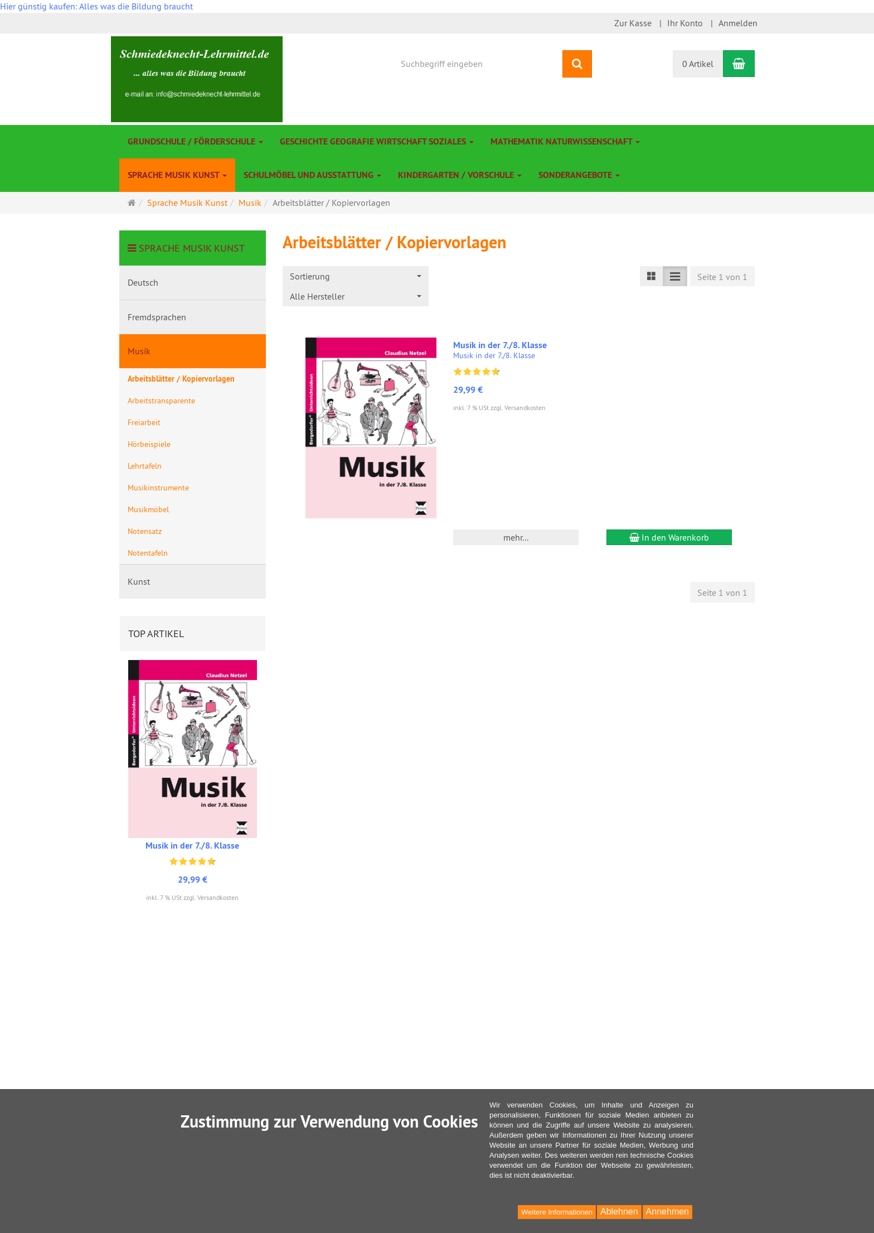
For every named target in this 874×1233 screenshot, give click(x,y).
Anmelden (738, 22)
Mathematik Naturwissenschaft (565, 141)
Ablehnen (619, 1211)
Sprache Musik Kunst (177, 175)
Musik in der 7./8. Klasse (500, 345)
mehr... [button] (515, 537)
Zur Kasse (633, 22)
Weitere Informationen (557, 1212)
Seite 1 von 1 (722, 276)
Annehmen (667, 1211)
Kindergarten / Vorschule (460, 175)
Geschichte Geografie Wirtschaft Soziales (377, 141)
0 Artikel (697, 63)
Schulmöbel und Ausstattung (312, 175)
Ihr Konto (685, 22)
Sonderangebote (579, 175)
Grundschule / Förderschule (195, 141)
